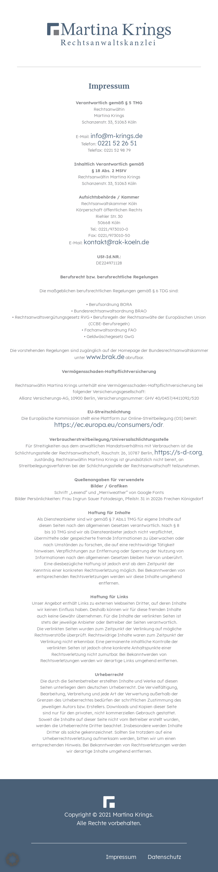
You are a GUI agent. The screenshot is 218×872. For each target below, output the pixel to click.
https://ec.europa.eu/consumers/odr (108, 425)
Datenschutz (164, 856)
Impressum (121, 856)
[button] (12, 859)
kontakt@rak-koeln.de (116, 242)
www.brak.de (105, 357)
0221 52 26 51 (117, 143)
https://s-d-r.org (178, 452)
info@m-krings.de (116, 136)
